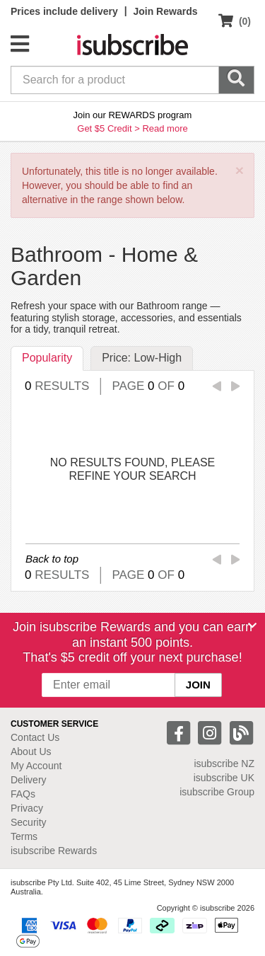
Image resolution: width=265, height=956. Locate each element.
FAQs (23, 794)
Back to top (51, 559)
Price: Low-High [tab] (142, 358)
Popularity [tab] (47, 358)
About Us (31, 751)
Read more (164, 128)
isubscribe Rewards (54, 850)
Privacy (27, 808)
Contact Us (35, 737)
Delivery (29, 779)
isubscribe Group (216, 791)
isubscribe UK (224, 777)
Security (29, 822)
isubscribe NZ (224, 763)
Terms (24, 836)
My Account (36, 765)
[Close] (252, 625)
